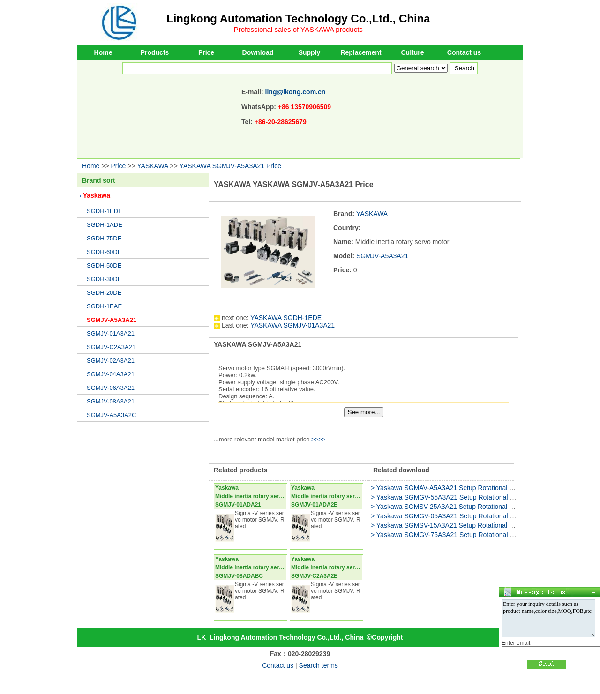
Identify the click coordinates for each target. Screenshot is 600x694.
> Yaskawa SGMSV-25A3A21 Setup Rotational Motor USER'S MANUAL (476, 506)
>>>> (318, 439)
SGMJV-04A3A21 (111, 374)
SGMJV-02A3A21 (111, 360)
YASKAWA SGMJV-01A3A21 (292, 325)
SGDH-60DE (104, 251)
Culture (412, 52)
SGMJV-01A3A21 (111, 333)
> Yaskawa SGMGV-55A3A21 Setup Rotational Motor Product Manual (472, 497)
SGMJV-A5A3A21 (111, 319)
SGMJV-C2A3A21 (111, 347)
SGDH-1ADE (104, 224)
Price (206, 52)
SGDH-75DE (104, 238)
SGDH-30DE (104, 279)
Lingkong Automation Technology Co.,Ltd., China (298, 18)
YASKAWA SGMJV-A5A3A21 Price (230, 166)
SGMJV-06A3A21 (111, 387)
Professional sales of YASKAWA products (298, 29)
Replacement (360, 52)
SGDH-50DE (104, 265)
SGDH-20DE (104, 292)
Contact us (464, 52)
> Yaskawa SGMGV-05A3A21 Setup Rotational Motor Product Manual (472, 516)
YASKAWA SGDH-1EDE (286, 317)
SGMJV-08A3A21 (111, 401)
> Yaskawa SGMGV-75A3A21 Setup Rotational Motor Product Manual (472, 534)
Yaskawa (96, 195)
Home (103, 52)
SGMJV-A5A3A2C (111, 414)
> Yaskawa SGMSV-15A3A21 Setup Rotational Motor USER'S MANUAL (476, 525)
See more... (364, 412)
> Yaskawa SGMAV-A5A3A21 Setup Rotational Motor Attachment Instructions (483, 488)
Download (258, 52)
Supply (310, 52)
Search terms (318, 665)
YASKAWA (152, 166)
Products (155, 52)
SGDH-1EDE (104, 211)
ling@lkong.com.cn (295, 92)
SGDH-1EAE (104, 306)
